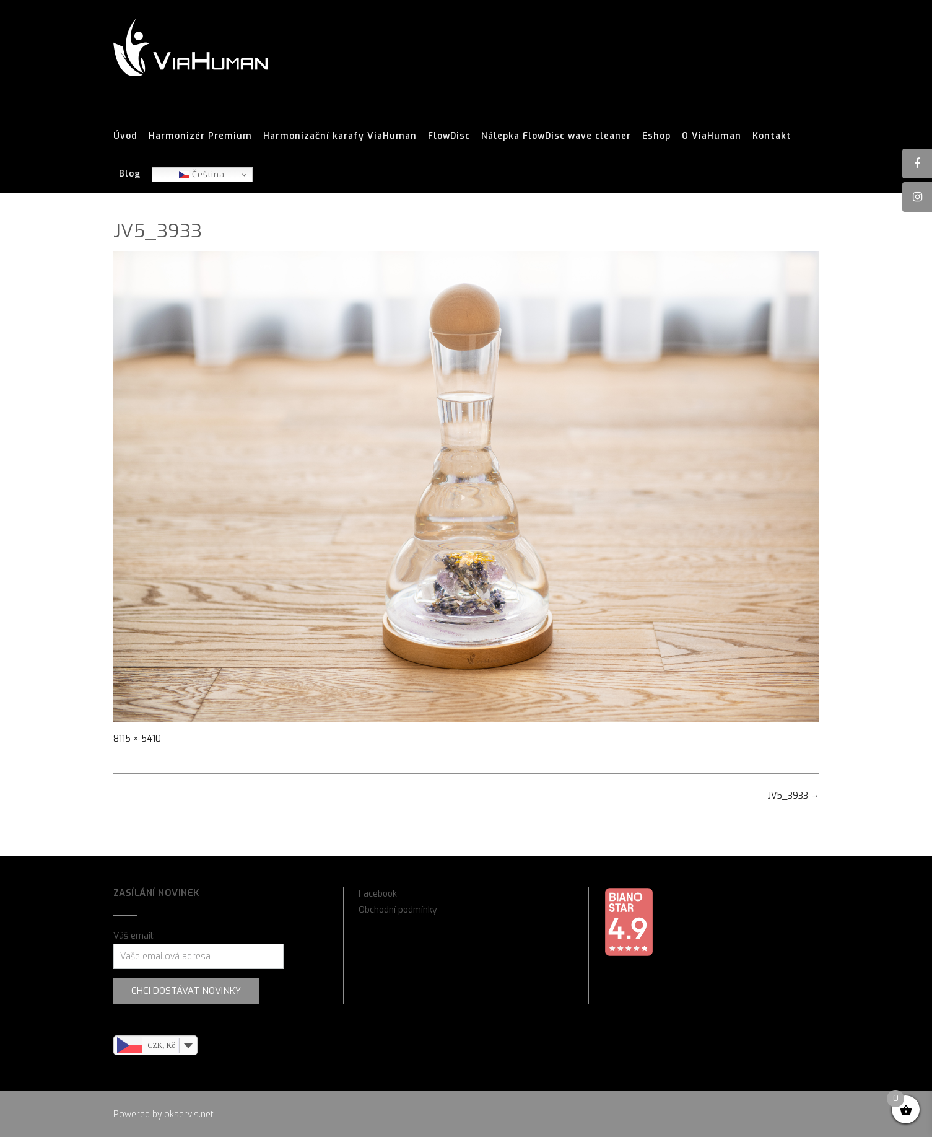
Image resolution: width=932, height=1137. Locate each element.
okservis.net (189, 1114)
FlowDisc (449, 136)
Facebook (378, 894)
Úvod (125, 136)
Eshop (656, 136)
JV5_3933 (793, 796)
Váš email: (134, 936)
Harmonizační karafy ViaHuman (340, 136)
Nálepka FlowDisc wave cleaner (556, 136)
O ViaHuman (711, 136)
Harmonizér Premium (200, 136)
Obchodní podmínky (398, 910)
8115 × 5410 (137, 739)
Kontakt (771, 136)
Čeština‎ (202, 174)
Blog (130, 174)
